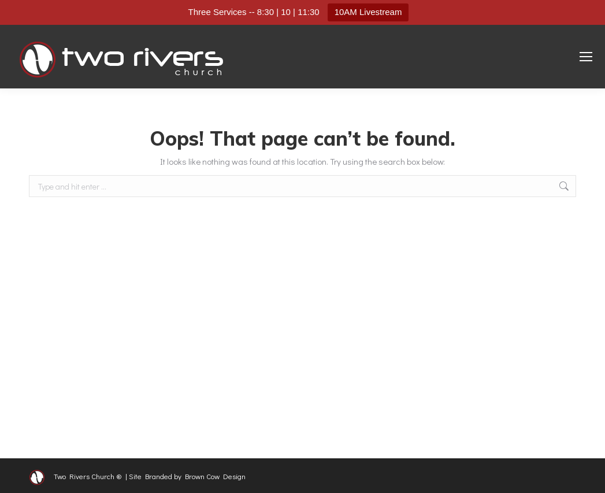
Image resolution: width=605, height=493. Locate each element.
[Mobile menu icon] (585, 56)
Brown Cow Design (215, 476)
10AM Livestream (368, 12)
